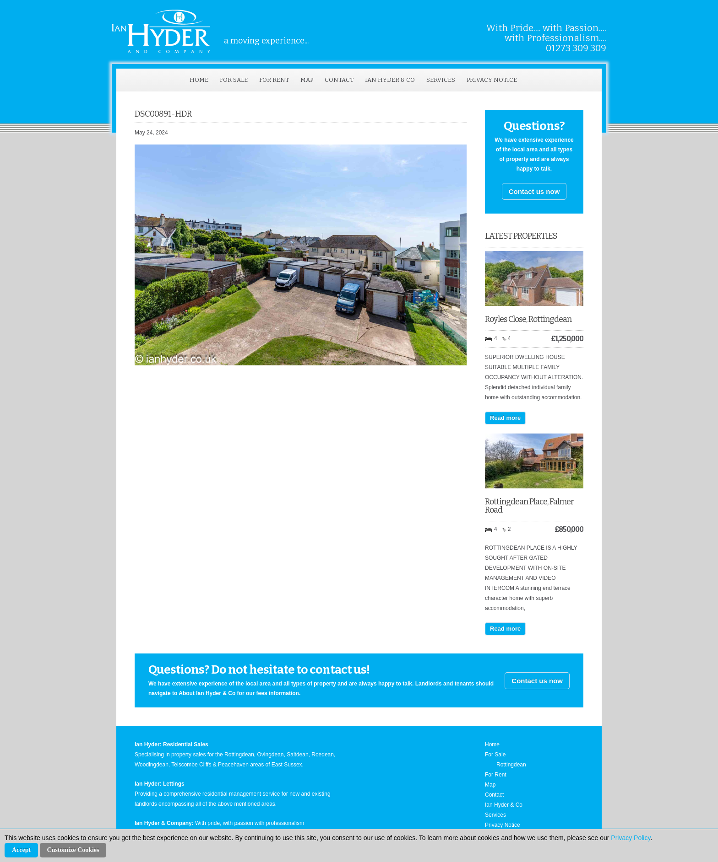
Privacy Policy (630, 837)
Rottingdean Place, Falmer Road (529, 506)
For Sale (234, 79)
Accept (21, 849)
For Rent (274, 79)
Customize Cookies (73, 849)
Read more (505, 417)
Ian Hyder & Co (390, 79)
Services (440, 79)
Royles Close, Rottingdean (528, 319)
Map (306, 79)
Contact (339, 79)
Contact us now (534, 191)
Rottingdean (511, 764)
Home (199, 79)
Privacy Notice (492, 79)
